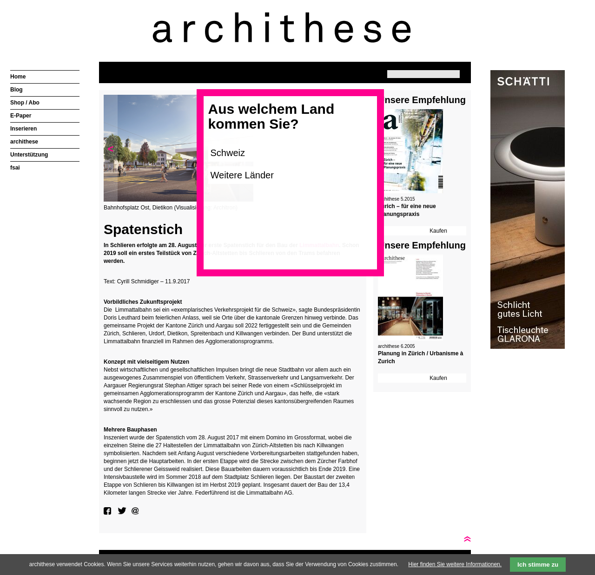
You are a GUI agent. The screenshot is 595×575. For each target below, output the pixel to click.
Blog (16, 89)
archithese (24, 141)
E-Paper (20, 115)
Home (18, 76)
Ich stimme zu (537, 564)
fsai (15, 167)
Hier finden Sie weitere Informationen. (455, 564)
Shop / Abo (25, 102)
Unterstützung (29, 154)
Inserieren (23, 128)
